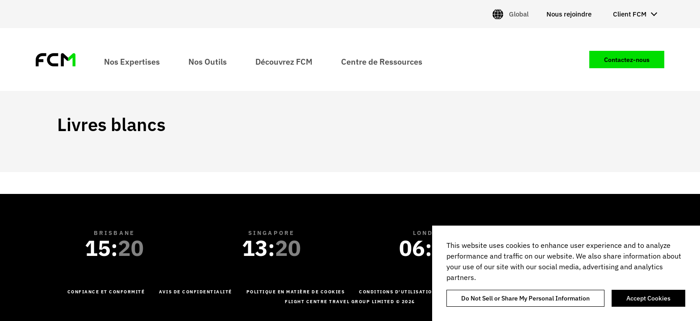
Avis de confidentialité (195, 292)
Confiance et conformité (106, 292)
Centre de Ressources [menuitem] (381, 61)
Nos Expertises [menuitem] (132, 61)
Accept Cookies (648, 298)
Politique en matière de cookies (295, 292)
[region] (566, 273)
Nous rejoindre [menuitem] (569, 14)
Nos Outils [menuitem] (207, 61)
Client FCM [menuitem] (629, 14)
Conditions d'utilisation (397, 292)
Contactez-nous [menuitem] (627, 60)
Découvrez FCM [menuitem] (283, 61)
